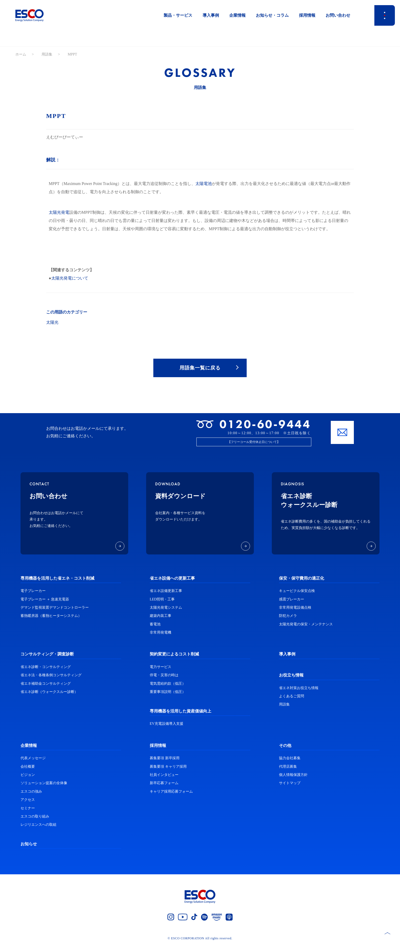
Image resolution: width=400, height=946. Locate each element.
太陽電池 (203, 183)
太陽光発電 (59, 212)
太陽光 (52, 322)
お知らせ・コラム (272, 15)
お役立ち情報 (291, 676)
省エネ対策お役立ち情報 (298, 689)
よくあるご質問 (291, 697)
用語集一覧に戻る (200, 368)
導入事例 (211, 15)
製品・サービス (178, 15)
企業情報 (237, 15)
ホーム (20, 54)
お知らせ (29, 844)
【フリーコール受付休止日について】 (254, 442)
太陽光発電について (69, 278)
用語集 (47, 54)
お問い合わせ (338, 15)
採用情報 (307, 15)
